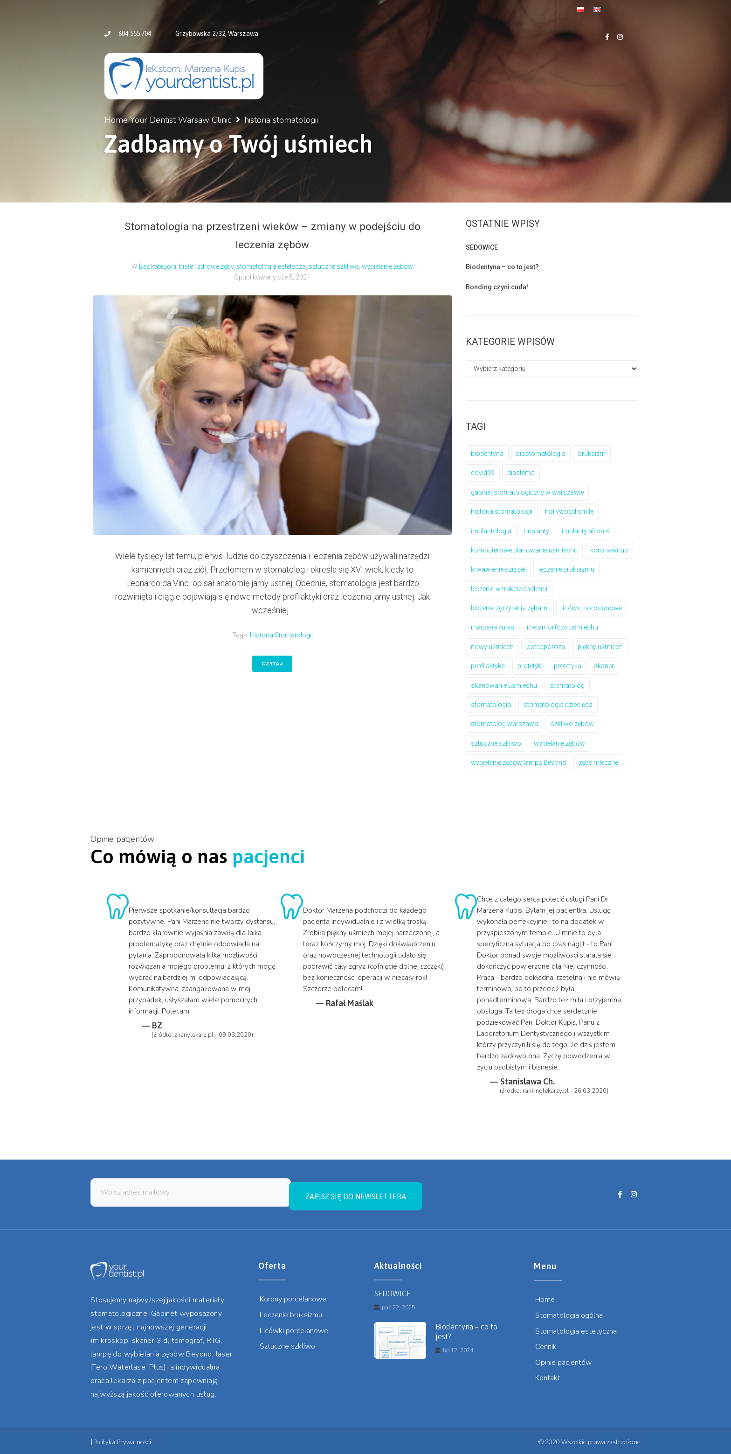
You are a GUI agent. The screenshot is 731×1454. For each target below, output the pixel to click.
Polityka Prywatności (122, 1438)
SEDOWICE (482, 247)
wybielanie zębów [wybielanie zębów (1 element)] (559, 743)
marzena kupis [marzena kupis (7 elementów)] (492, 627)
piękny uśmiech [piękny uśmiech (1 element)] (600, 646)
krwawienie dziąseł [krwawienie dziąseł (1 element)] (498, 569)
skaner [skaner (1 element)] (604, 666)
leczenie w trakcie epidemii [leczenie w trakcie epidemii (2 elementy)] (509, 589)
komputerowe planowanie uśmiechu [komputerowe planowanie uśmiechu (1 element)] (524, 550)
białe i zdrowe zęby (206, 266)
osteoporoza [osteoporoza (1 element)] (545, 646)
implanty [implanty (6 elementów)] (536, 531)
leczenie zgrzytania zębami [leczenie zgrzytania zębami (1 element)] (510, 608)
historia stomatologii (281, 635)
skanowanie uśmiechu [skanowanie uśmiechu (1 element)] (504, 685)
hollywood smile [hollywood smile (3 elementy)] (569, 511)
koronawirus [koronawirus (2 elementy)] (609, 550)
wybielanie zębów (387, 266)
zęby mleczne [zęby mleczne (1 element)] (598, 762)
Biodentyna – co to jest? (502, 267)
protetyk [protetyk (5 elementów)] (529, 666)
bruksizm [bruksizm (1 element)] (592, 453)
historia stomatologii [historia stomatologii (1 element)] (501, 511)
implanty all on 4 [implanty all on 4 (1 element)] (585, 531)
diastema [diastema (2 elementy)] (521, 472)
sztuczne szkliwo (334, 266)
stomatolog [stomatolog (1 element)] (567, 685)
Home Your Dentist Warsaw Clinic (167, 120)
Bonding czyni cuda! (497, 287)
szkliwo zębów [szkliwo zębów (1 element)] (572, 723)
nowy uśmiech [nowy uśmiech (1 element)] (492, 646)
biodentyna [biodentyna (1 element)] (487, 453)
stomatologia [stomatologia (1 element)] (491, 704)
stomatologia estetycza (271, 266)
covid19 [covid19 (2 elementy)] (483, 472)
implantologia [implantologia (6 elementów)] (491, 531)
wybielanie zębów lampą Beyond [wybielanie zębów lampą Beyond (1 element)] (518, 762)
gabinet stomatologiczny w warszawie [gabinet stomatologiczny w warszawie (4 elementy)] (527, 492)
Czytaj (272, 664)
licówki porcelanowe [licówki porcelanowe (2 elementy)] (591, 608)
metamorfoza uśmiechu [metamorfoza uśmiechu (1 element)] (562, 627)
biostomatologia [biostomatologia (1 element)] (540, 453)
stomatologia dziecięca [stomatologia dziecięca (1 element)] (558, 704)
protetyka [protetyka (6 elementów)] (567, 666)
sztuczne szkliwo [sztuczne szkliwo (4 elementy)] (496, 743)
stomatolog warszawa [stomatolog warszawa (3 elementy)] (504, 723)
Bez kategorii (157, 266)
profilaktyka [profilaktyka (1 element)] (488, 666)
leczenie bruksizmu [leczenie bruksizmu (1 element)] (566, 569)
